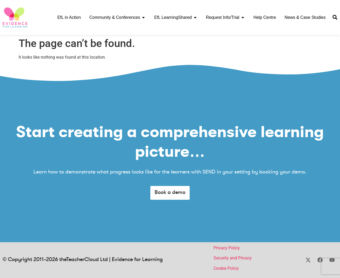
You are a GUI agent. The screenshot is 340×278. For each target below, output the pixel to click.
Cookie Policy (226, 268)
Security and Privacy (233, 257)
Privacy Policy (227, 247)
